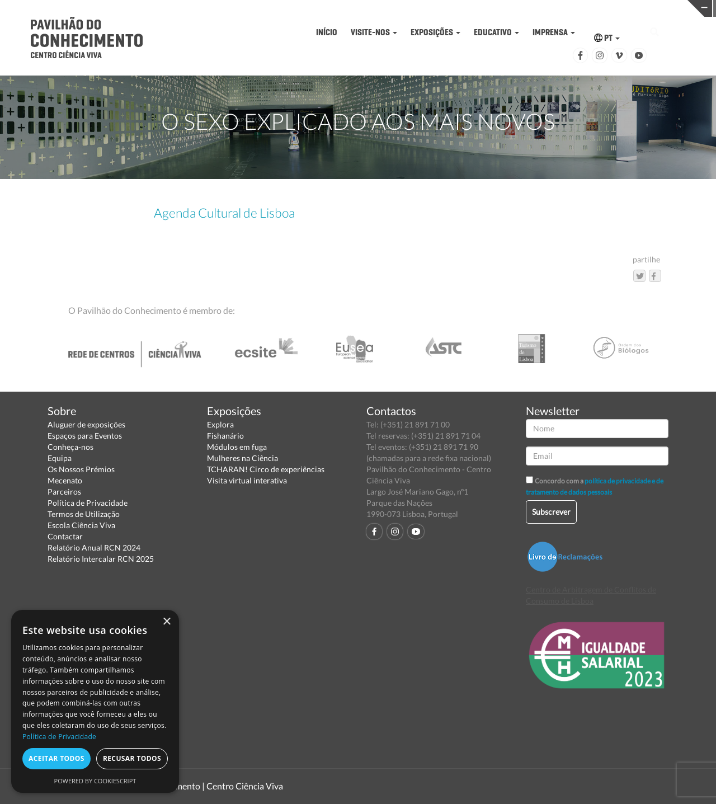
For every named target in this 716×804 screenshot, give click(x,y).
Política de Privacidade (88, 502)
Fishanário (225, 435)
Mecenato (65, 480)
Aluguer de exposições (86, 424)
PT (607, 38)
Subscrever (551, 511)
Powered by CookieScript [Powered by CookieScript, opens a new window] (95, 781)
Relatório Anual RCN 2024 (94, 547)
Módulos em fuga (237, 447)
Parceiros (64, 491)
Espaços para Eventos (85, 435)
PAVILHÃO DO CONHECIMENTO (330, 8)
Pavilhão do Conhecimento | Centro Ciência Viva (189, 786)
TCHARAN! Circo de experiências (265, 469)
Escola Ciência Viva (81, 525)
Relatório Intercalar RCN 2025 (101, 558)
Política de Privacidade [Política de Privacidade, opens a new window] (59, 736)
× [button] (166, 622)
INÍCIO (326, 32)
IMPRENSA (554, 32)
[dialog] (95, 701)
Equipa (60, 458)
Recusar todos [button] (132, 758)
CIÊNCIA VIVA (484, 7)
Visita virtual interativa (247, 480)
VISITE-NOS (374, 32)
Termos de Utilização (84, 514)
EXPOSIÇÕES (435, 32)
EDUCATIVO (496, 32)
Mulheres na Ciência (242, 458)
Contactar (65, 536)
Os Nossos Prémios (81, 469)
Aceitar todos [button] (56, 758)
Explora (220, 424)
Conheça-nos (70, 447)
